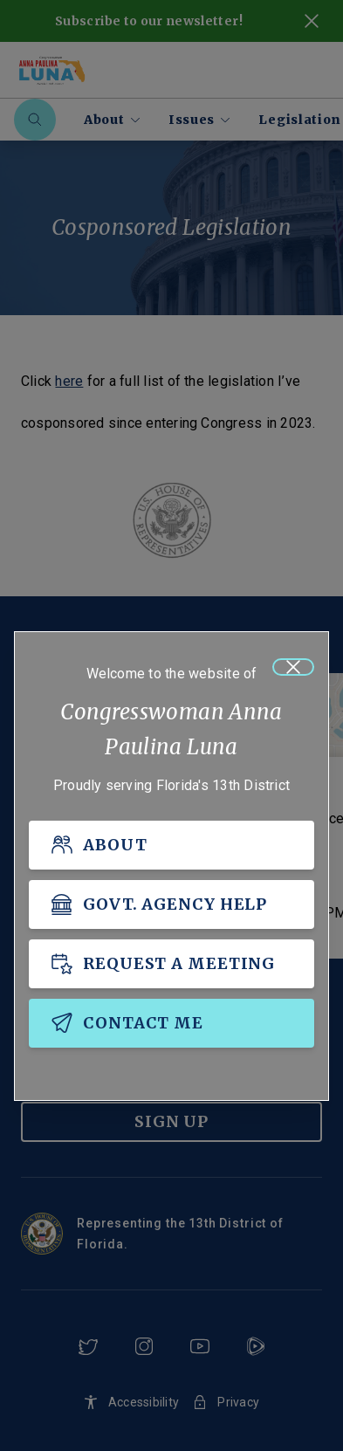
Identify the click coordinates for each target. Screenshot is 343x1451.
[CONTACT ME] (171, 1023)
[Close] (293, 667)
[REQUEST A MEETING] (171, 963)
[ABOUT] (171, 845)
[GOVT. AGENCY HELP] (171, 904)
